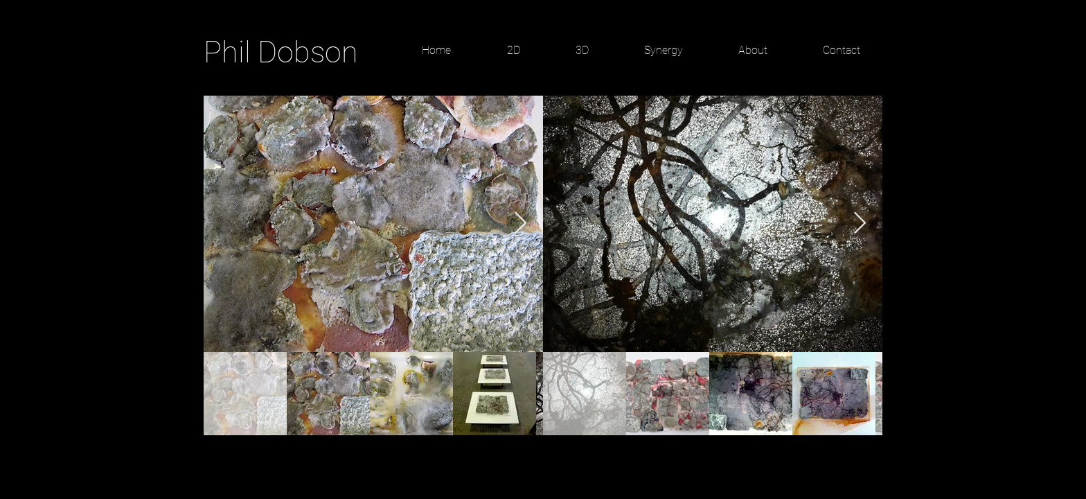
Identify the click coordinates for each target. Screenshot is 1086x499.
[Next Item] (520, 224)
